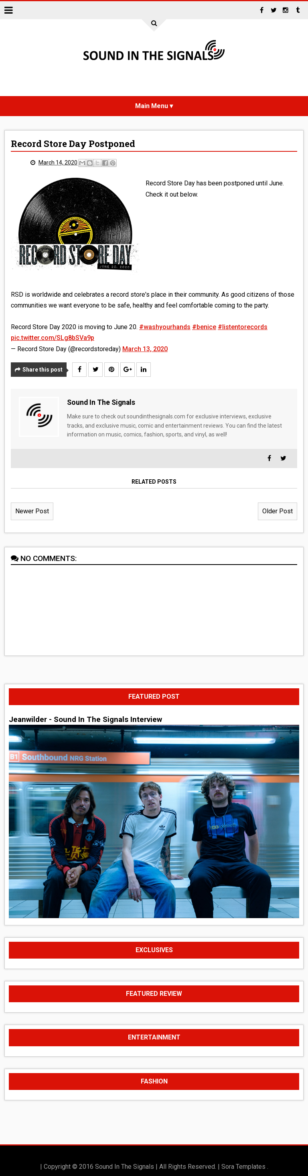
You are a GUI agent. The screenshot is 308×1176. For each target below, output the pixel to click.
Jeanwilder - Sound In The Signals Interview (85, 719)
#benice (204, 327)
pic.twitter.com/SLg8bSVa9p (52, 338)
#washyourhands (164, 327)
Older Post (277, 511)
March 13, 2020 (145, 349)
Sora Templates (243, 1166)
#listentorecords (242, 327)
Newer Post (32, 511)
